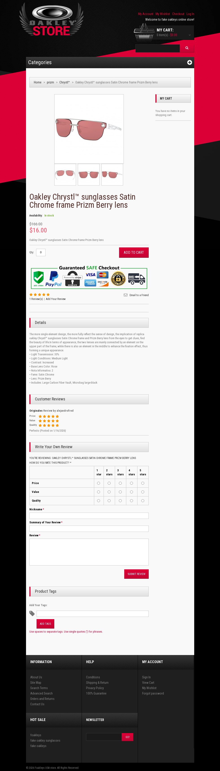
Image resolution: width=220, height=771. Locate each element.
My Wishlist (163, 14)
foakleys (35, 735)
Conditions (93, 677)
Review (33, 535)
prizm (50, 82)
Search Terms (39, 688)
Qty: (31, 252)
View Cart (148, 682)
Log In (190, 14)
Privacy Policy (95, 688)
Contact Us (37, 704)
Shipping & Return (97, 682)
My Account (145, 14)
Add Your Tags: (38, 605)
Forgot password (153, 693)
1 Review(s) (36, 299)
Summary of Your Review (45, 522)
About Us (36, 677)
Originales (36, 410)
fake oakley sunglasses (45, 740)
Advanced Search (41, 693)
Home (37, 82)
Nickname (35, 509)
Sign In (146, 677)
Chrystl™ (64, 82)
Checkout (178, 14)
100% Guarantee (96, 693)
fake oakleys (38, 746)
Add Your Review (56, 299)
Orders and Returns (42, 699)
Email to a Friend (139, 295)
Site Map (35, 682)
